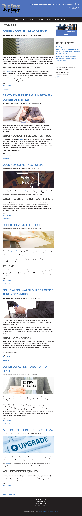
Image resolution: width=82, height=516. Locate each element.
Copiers (9, 85)
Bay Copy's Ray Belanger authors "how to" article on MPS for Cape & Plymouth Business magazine (68, 51)
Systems (40, 20)
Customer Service (67, 4)
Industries (49, 20)
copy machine (14, 251)
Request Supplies (45, 4)
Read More (58, 76)
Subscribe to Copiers (9, 494)
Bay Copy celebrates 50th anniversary (67, 47)
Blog (4, 85)
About (17, 20)
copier (25, 191)
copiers (9, 71)
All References (59, 78)
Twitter (79, 4)
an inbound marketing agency (46, 512)
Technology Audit (61, 20)
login (56, 512)
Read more (6, 89)
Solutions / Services (28, 20)
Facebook (75, 4)
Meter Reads (34, 4)
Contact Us (56, 4)
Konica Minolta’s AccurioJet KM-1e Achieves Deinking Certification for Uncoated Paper (66, 58)
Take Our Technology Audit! (66, 32)
